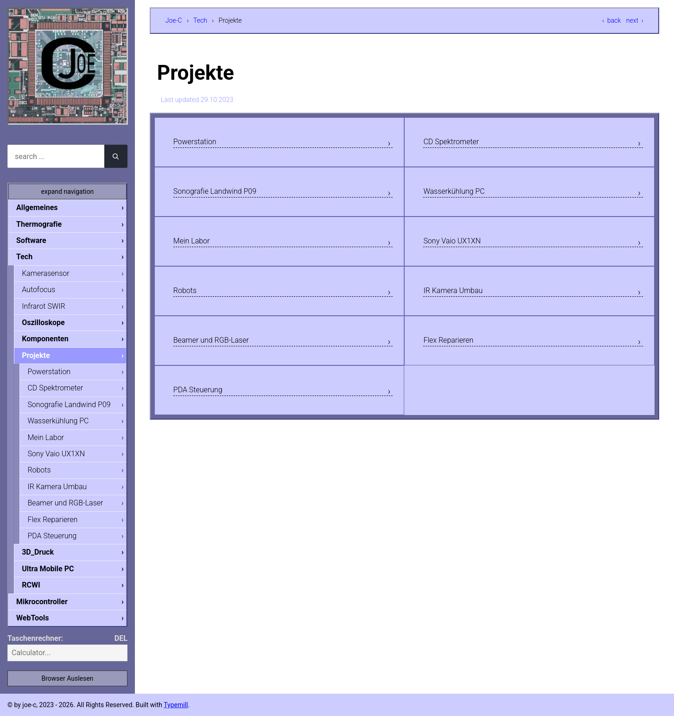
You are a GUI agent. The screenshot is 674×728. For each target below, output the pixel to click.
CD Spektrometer (458, 143)
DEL (120, 650)
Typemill (176, 717)
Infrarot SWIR (50, 309)
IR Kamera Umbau (460, 300)
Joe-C (173, 20)
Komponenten (52, 342)
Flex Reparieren (454, 352)
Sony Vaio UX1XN (459, 248)
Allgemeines (44, 207)
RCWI (38, 595)
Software (39, 241)
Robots (188, 300)
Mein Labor (196, 248)
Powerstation (200, 143)
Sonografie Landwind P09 (225, 195)
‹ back (611, 20)
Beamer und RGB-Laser (220, 352)
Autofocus (46, 291)
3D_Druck (45, 561)
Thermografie (46, 224)
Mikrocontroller (49, 612)
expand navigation (67, 191)
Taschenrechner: (35, 650)
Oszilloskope (50, 325)
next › (634, 20)
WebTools (40, 629)
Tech (200, 20)
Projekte (43, 359)
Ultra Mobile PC (55, 579)
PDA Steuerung (204, 405)
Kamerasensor (52, 275)
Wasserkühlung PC (461, 195)
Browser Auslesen (67, 690)
